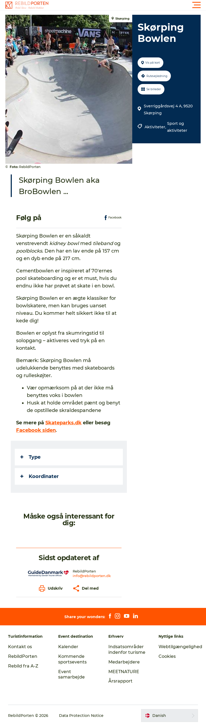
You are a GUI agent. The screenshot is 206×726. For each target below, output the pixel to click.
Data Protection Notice (81, 715)
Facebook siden (36, 430)
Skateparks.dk (63, 423)
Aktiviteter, (156, 127)
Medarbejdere (124, 662)
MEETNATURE (123, 671)
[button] (127, 5)
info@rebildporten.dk (92, 576)
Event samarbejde (71, 674)
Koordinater (39, 476)
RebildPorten (22, 656)
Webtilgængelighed (180, 646)
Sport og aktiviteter (177, 127)
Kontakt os (20, 646)
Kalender (68, 646)
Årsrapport (120, 681)
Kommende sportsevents (72, 659)
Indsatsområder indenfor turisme (126, 649)
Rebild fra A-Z (23, 666)
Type (30, 457)
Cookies (167, 656)
